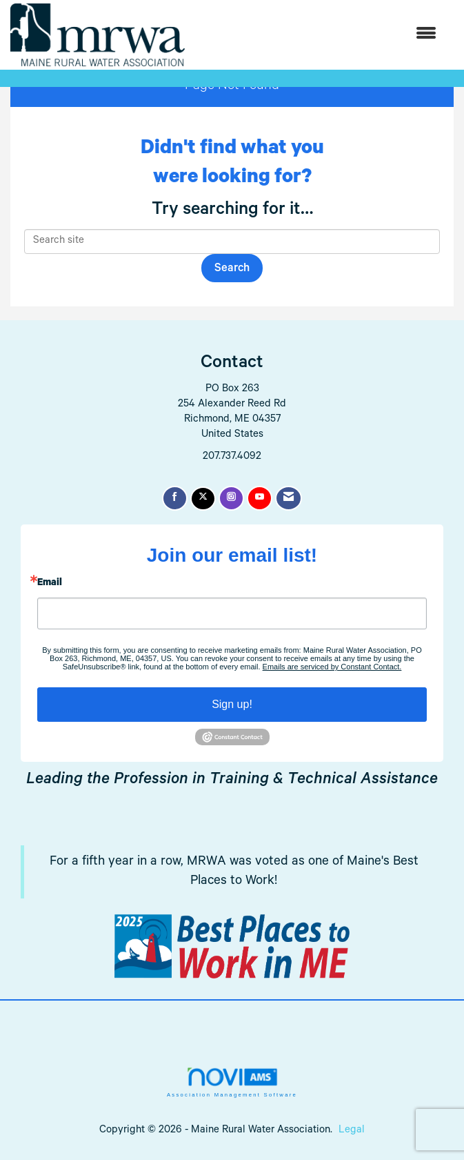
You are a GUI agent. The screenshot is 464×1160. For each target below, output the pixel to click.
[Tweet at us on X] (203, 498)
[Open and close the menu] (317, 34)
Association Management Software (232, 1082)
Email (49, 583)
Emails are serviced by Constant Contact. (332, 666)
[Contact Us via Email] (288, 498)
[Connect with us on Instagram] (231, 498)
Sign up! (232, 704)
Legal (352, 1131)
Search (232, 269)
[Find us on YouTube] (259, 498)
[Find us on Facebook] (175, 498)
